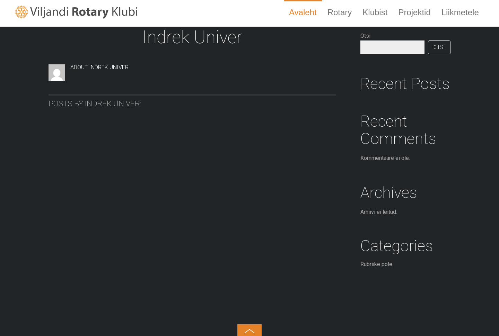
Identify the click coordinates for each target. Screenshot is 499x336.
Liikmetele (460, 12)
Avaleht (303, 12)
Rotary (339, 12)
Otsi (365, 36)
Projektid (414, 12)
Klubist (374, 12)
